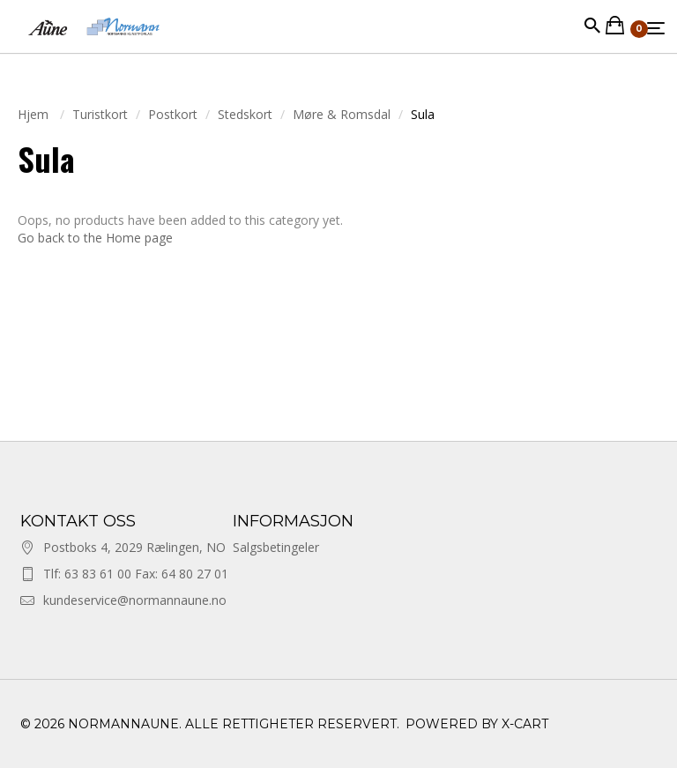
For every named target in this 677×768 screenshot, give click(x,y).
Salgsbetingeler (276, 547)
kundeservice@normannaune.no (135, 600)
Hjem (35, 114)
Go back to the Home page (95, 237)
